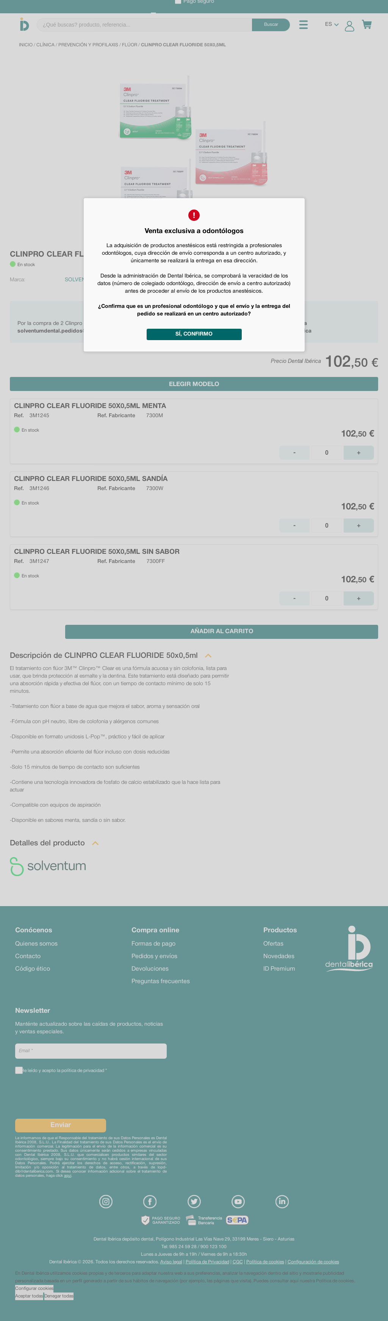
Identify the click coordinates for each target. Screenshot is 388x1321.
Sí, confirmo (194, 334)
